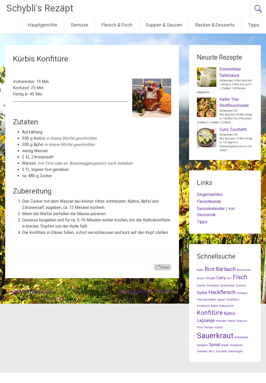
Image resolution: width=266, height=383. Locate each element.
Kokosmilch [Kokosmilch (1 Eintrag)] (227, 306)
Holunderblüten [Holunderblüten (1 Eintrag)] (206, 299)
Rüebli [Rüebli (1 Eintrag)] (219, 327)
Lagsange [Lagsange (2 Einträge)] (206, 320)
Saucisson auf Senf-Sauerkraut (148, 291)
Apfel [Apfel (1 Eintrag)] (200, 270)
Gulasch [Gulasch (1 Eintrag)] (241, 285)
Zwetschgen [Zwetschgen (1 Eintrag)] (235, 351)
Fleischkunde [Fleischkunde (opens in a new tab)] (209, 201)
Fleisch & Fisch (117, 25)
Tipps (254, 25)
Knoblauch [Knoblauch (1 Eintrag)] (203, 306)
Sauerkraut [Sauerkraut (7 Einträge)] (215, 335)
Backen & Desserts (215, 25)
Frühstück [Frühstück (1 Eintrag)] (213, 285)
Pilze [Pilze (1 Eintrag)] (200, 327)
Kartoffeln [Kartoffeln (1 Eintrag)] (233, 299)
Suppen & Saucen (164, 25)
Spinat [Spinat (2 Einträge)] (214, 344)
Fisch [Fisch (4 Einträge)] (240, 277)
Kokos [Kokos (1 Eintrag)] (214, 306)
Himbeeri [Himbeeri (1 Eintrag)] (242, 293)
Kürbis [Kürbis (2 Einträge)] (229, 313)
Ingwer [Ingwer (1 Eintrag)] (221, 299)
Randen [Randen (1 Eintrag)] (209, 327)
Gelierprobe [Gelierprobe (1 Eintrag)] (227, 285)
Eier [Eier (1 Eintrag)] (229, 278)
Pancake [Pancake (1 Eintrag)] (221, 321)
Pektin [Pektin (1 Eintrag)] (231, 321)
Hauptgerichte (42, 25)
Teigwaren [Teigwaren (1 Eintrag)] (236, 345)
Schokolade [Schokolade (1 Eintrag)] (241, 337)
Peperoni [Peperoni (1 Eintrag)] (241, 321)
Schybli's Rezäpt (39, 8)
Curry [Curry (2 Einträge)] (221, 277)
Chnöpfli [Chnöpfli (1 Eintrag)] (210, 278)
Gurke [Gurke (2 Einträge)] (202, 292)
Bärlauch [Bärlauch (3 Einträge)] (226, 269)
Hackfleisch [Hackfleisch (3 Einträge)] (221, 292)
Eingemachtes (210, 194)
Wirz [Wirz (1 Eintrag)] (211, 351)
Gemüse (79, 25)
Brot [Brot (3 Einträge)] (210, 269)
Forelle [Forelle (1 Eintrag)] (201, 285)
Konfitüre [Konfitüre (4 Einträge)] (210, 312)
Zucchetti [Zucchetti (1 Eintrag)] (221, 351)
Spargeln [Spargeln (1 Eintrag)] (202, 345)
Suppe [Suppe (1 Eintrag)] (225, 345)
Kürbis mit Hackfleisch (28, 291)
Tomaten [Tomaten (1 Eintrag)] (202, 351)
